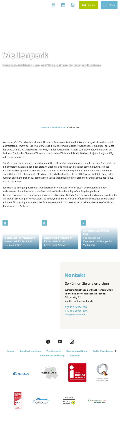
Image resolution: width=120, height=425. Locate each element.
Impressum (75, 355)
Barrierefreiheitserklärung (52, 355)
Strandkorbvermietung (30, 351)
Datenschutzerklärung (76, 351)
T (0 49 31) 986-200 (76, 307)
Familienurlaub (59, 127)
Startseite (44, 127)
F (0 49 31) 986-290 (76, 310)
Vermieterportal (53, 351)
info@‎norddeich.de (75, 314)
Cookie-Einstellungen (102, 351)
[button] (53, 5)
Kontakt (11, 351)
